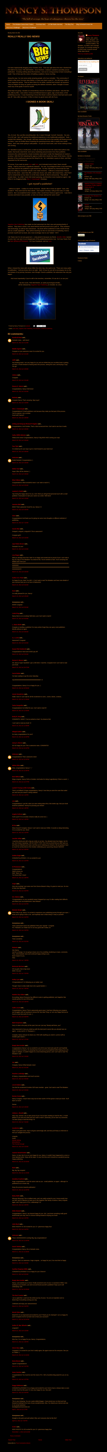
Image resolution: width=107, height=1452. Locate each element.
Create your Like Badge (94, 253)
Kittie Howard (16, 1211)
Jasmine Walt (16, 504)
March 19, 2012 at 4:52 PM (20, 941)
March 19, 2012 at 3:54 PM (20, 891)
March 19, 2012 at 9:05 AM (20, 631)
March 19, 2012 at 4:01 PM (20, 904)
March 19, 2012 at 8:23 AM (20, 549)
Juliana (14, 375)
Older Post (68, 1440)
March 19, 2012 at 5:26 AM (20, 462)
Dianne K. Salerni (17, 386)
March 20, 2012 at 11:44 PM (20, 1240)
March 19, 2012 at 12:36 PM (20, 770)
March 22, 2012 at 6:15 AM (20, 1330)
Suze (13, 591)
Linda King (15, 613)
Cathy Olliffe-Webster (19, 435)
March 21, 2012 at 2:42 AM (20, 1263)
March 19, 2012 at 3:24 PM (20, 860)
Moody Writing (16, 1140)
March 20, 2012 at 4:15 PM (20, 1218)
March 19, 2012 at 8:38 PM (20, 1001)
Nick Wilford (16, 776)
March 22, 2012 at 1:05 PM (20, 1342)
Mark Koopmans (17, 1023)
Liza (13, 801)
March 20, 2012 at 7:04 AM (20, 1122)
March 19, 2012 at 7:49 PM (20, 960)
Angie (14, 883)
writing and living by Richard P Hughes (24, 424)
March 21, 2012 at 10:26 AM (20, 1289)
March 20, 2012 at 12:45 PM (20, 1190)
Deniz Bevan (16, 1361)
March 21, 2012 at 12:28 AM (20, 1251)
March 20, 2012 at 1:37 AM (20, 1039)
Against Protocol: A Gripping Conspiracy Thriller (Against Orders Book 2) (93, 185)
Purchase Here (40, 24)
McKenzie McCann (18, 966)
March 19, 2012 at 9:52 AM (20, 654)
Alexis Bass (16, 1348)
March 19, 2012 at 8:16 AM (20, 538)
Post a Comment (15, 1436)
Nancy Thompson (93, 35)
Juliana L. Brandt (17, 1113)
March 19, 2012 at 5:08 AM (20, 451)
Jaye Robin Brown (18, 544)
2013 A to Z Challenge (29, 27)
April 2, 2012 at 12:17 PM (19, 1409)
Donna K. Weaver (17, 660)
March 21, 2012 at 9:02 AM (20, 1274)
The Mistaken (36, 328)
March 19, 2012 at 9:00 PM (20, 1016)
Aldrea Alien (16, 765)
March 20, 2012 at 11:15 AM (20, 1173)
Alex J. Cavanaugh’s (33, 179)
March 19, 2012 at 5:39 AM (20, 474)
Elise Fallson (16, 480)
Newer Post (11, 1440)
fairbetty (15, 397)
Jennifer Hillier (61, 237)
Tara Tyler (15, 446)
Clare (14, 515)
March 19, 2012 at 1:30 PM (20, 808)
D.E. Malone (16, 897)
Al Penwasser (16, 867)
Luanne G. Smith (17, 491)
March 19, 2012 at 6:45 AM (20, 509)
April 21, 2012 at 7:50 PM (19, 1421)
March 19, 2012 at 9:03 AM (20, 618)
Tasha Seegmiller (17, 705)
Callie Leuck (16, 1007)
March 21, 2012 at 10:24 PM (20, 1319)
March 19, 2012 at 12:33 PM (20, 759)
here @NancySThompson (19, 241)
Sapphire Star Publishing (16, 224)
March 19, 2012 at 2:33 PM (20, 832)
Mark (13, 1167)
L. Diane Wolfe (16, 624)
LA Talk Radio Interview (55, 24)
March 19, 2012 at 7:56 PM (20, 988)
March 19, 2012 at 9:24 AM (20, 643)
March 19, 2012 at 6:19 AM (20, 498)
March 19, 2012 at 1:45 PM (20, 819)
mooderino (15, 1128)
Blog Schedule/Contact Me (84, 24)
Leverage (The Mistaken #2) (92, 196)
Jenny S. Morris (17, 743)
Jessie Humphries (18, 694)
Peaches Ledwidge (18, 1073)
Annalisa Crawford (18, 1179)
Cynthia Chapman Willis (20, 1269)
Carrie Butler (16, 673)
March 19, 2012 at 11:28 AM (20, 699)
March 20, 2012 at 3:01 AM (20, 1067)
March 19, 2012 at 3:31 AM (20, 380)
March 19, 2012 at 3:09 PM (20, 849)
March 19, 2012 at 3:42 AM (20, 391)
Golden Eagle (16, 855)
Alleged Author (17, 731)
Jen (13, 1062)
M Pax (14, 825)
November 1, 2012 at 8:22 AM (21, 1432)
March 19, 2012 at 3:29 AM (20, 369)
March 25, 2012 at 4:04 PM (20, 1392)
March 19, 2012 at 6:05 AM (20, 485)
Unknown (15, 457)
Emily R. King (16, 716)
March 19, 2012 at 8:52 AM (20, 607)
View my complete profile (85, 54)
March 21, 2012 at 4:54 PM (20, 1306)
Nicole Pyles (16, 1312)
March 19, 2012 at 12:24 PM (20, 748)
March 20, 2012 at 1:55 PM (20, 1205)
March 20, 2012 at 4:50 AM (20, 1079)
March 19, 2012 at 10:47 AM (20, 667)
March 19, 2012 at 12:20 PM (20, 737)
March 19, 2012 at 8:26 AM (20, 571)
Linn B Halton (16, 1085)
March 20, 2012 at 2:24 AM (20, 1056)
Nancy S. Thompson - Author (86, 250)
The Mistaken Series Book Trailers (23, 24)
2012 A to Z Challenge (13, 27)
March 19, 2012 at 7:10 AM (20, 522)
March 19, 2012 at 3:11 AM (20, 342)
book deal (15, 328)
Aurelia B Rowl (17, 337)
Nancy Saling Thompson (86, 246)
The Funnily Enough (18, 1144)
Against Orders (89, 164)
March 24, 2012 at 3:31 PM (20, 1366)
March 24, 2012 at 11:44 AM (20, 1355)
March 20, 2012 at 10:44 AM (20, 1161)
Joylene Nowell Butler (19, 1152)
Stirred (87, 205)
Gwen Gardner (16, 1372)
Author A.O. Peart (18, 578)
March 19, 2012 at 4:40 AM (20, 429)
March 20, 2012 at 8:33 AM (20, 1146)
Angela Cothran (17, 814)
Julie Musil (15, 1224)
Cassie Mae (16, 529)
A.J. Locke (15, 638)
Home (8, 24)
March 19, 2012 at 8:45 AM (20, 596)
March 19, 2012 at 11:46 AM (20, 725)
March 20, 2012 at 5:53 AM (20, 1090)
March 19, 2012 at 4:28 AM (20, 417)
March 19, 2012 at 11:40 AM (20, 710)
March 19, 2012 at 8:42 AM (20, 585)
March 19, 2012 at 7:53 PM (20, 973)
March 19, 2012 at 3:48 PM (20, 877)
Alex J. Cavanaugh (18, 409)
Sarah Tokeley (16, 1246)
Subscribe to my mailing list (88, 62)
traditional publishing (46, 328)
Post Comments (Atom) (23, 1443)
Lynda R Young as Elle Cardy (21, 788)
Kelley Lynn (16, 979)
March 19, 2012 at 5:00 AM (20, 440)
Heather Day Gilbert (18, 994)
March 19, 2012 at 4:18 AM (20, 402)
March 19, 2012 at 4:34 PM (20, 930)
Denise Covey (16, 1096)
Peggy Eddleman (17, 1385)
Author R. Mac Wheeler (19, 1325)
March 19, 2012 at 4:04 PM (20, 917)
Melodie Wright (17, 910)
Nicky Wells (16, 1196)
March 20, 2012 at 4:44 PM (20, 1229)
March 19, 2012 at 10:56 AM (20, 688)
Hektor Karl (15, 469)
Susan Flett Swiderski (19, 649)
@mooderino (16, 1142)
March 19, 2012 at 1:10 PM (20, 795)
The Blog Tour (69, 24)
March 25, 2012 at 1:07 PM (20, 1379)
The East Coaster (17, 1295)
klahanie (15, 947)
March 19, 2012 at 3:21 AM (20, 354)
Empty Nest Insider (18, 1045)
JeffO (14, 360)
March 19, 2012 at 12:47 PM (20, 782)
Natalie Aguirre (17, 349)
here (30, 164)
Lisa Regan (15, 555)
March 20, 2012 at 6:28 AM (20, 1107)
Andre (14, 1427)
